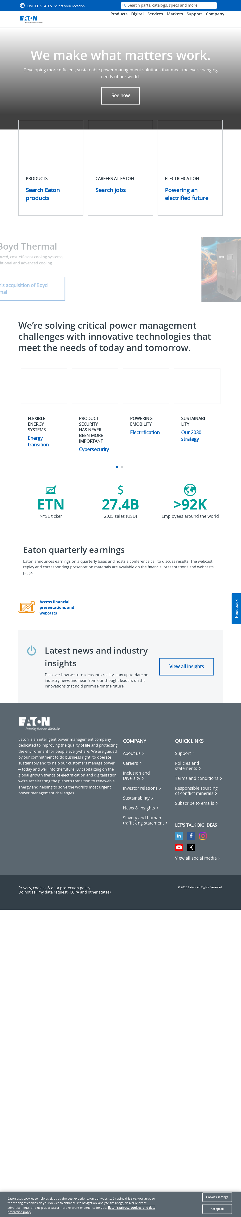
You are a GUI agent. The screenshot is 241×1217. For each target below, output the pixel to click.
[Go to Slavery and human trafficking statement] (147, 826)
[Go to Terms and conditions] (198, 784)
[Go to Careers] (132, 769)
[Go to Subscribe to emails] (196, 809)
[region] (120, 1204)
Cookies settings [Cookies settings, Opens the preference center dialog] (217, 1197)
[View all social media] (198, 864)
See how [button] (120, 102)
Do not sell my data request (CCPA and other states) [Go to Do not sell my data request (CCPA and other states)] (64, 898)
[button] (236, 608)
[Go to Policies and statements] (199, 772)
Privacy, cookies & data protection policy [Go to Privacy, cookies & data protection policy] (54, 894)
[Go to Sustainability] (138, 804)
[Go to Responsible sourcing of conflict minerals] (199, 797)
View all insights (186, 673)
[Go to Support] (185, 759)
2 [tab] (122, 473)
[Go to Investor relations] (142, 794)
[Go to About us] (134, 759)
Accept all (217, 1209)
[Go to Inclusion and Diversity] (147, 781)
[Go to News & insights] (141, 814)
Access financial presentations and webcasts (57, 614)
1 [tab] (117, 473)
